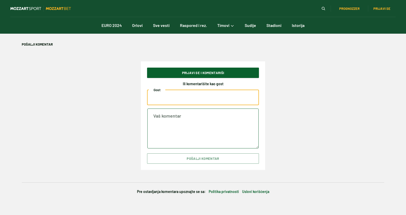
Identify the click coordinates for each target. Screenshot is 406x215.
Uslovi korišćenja (255, 191)
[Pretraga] (323, 8)
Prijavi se (381, 8)
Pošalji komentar (203, 158)
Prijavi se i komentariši (203, 73)
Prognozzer (349, 8)
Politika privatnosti (224, 191)
